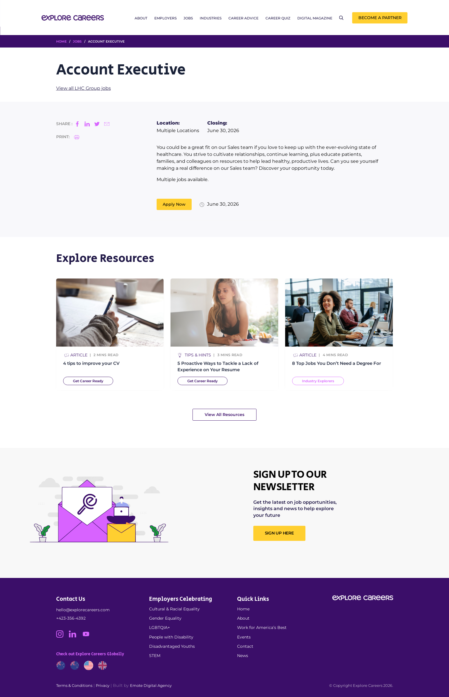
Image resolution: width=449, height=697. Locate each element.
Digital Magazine (314, 18)
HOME (61, 41)
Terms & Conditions (74, 685)
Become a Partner (380, 17)
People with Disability (171, 637)
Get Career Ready (88, 384)
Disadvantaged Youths (172, 646)
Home (243, 609)
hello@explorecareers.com (83, 609)
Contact (245, 646)
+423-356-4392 (71, 618)
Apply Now (174, 204)
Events (244, 637)
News (242, 655)
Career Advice (243, 18)
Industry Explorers (318, 384)
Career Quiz (277, 18)
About (141, 18)
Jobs (188, 18)
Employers (165, 18)
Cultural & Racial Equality (174, 609)
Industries (210, 18)
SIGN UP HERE (279, 533)
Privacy (102, 685)
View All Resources (224, 414)
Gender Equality (165, 618)
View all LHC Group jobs (83, 88)
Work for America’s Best (262, 627)
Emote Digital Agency (151, 685)
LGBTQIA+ (159, 627)
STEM (154, 655)
